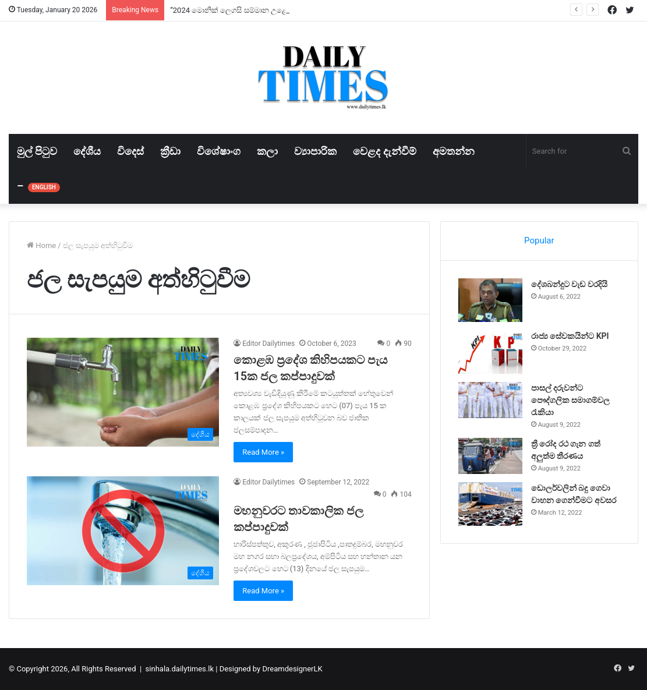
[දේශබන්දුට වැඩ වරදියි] (490, 300)
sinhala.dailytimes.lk (180, 668)
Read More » (263, 452)
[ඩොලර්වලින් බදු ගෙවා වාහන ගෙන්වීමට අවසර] (490, 504)
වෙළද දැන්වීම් (384, 151)
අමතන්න (454, 151)
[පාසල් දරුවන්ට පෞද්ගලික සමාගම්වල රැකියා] (490, 400)
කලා (267, 151)
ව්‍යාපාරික (315, 151)
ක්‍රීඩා (170, 151)
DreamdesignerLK (292, 668)
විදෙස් (130, 151)
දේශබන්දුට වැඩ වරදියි (569, 284)
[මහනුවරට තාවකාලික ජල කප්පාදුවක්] (123, 530)
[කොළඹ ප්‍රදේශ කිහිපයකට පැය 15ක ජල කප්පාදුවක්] (123, 392)
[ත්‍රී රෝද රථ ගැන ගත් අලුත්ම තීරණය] (490, 456)
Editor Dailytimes (268, 343)
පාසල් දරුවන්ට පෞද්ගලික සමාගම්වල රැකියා (570, 400)
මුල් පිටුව (37, 151)
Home (41, 245)
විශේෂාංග (219, 151)
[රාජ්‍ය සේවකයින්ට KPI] (490, 352)
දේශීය (87, 151)
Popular (539, 240)
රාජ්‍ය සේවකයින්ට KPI (570, 336)
